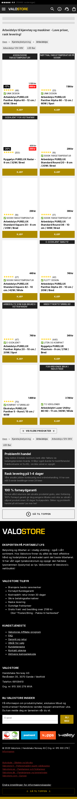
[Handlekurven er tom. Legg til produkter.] (74, 9)
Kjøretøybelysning (21, 42)
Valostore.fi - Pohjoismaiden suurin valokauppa (26, 765)
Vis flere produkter (38, 430)
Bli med (66, 719)
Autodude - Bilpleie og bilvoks (17, 762)
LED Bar (31, 48)
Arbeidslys (42, 42)
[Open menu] (3, 9)
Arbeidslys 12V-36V (13, 48)
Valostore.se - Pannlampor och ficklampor (23, 769)
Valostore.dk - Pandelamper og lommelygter (24, 772)
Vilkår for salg (16, 642)
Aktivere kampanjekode (22, 654)
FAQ (10, 635)
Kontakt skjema (17, 650)
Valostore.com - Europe (14, 775)
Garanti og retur (17, 639)
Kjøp (20, 110)
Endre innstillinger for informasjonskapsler (26, 784)
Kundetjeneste (16, 646)
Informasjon (8, 751)
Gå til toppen (38, 514)
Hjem (4, 42)
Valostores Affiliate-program (24, 632)
